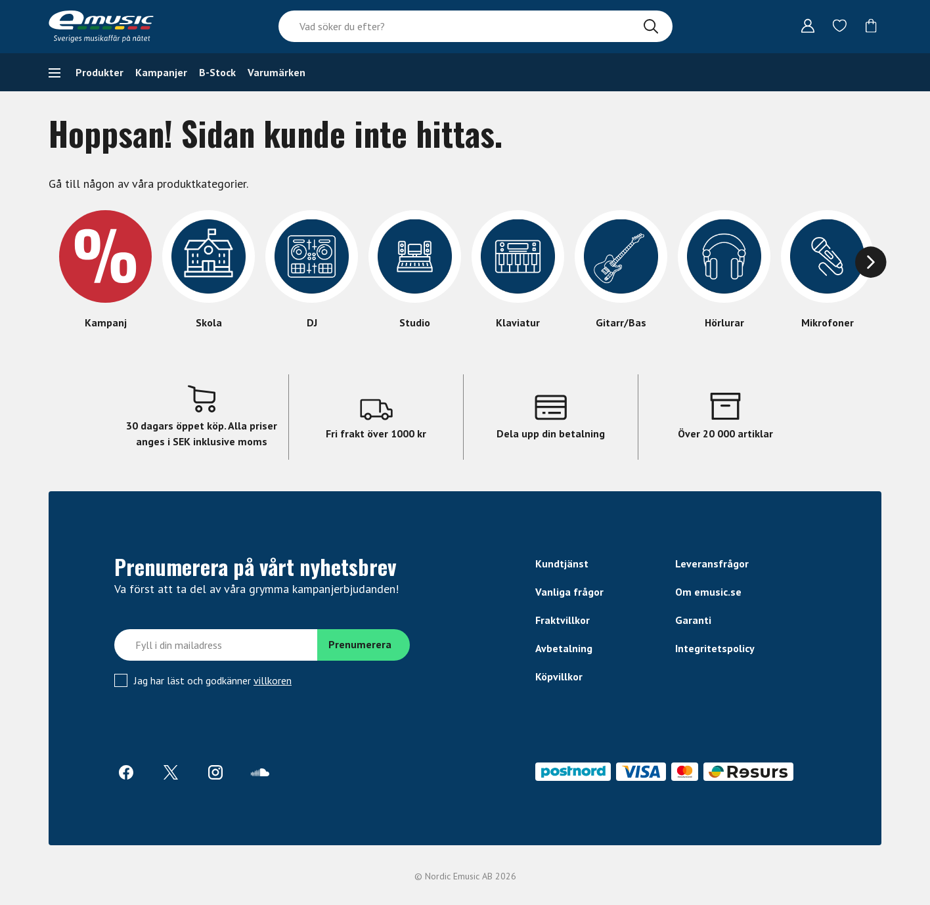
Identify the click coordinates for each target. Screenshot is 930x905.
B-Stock (217, 72)
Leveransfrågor (712, 563)
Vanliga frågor (569, 591)
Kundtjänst (561, 563)
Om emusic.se (708, 591)
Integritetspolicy (715, 648)
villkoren (273, 680)
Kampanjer (161, 72)
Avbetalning (563, 648)
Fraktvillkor (562, 620)
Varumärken (276, 72)
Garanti (693, 620)
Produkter (99, 72)
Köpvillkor (559, 676)
